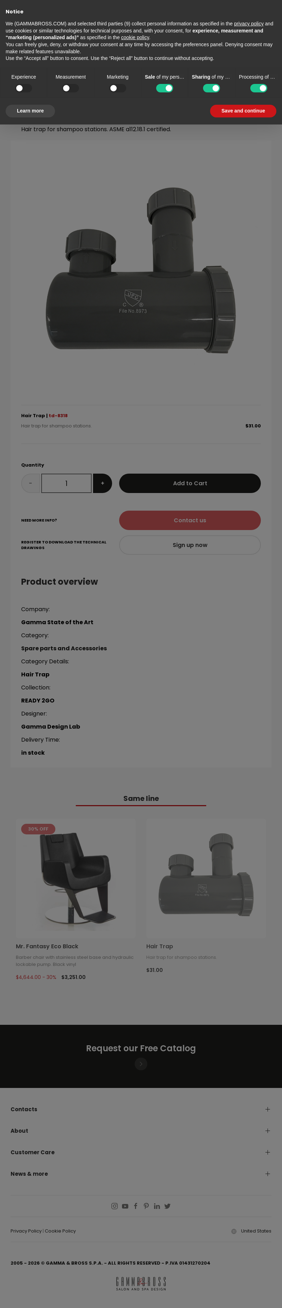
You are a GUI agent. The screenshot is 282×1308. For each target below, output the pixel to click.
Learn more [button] (30, 111)
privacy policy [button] (249, 23)
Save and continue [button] (243, 111)
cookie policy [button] (135, 37)
